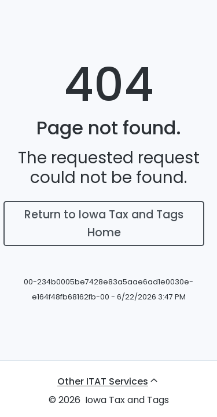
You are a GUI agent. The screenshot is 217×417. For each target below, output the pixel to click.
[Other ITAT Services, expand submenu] (108, 381)
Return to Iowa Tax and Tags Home (103, 223)
